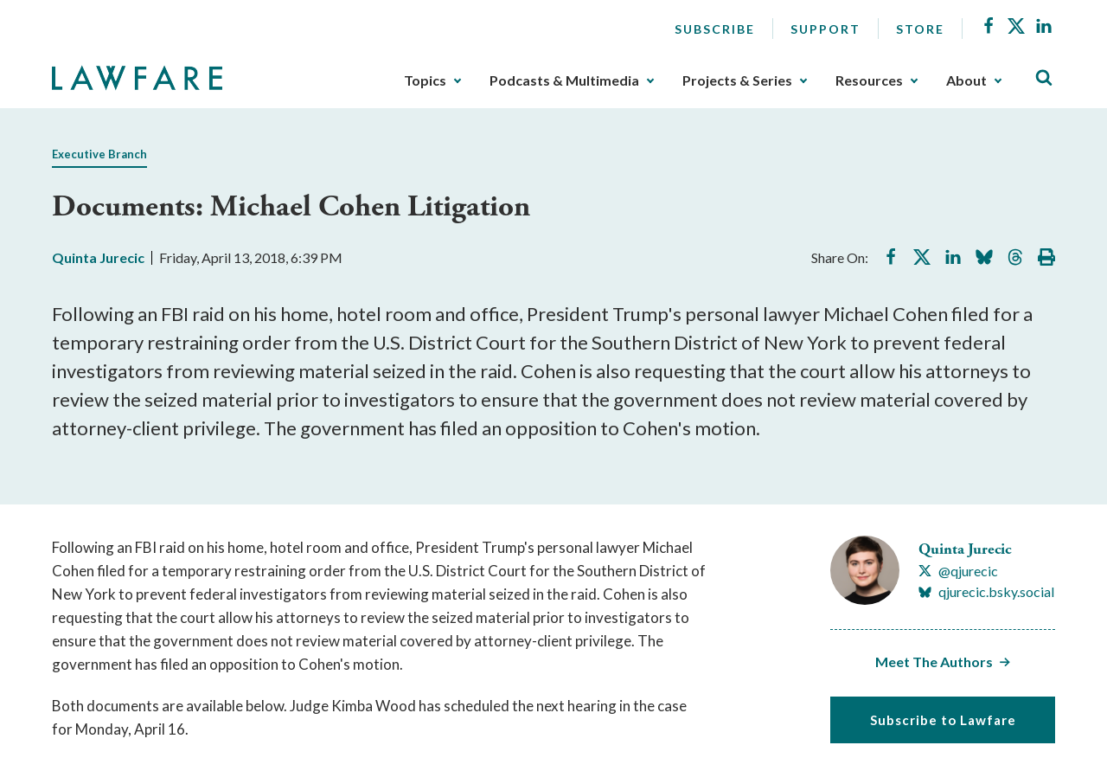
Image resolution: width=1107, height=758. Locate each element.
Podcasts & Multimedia (564, 80)
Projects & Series (737, 80)
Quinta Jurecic (98, 257)
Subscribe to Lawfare (943, 720)
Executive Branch (99, 154)
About (966, 80)
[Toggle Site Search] (1044, 78)
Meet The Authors (934, 661)
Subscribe (715, 29)
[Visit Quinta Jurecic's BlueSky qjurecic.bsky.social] (986, 591)
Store (920, 29)
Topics (425, 80)
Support (825, 29)
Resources (869, 80)
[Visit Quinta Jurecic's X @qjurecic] (958, 571)
